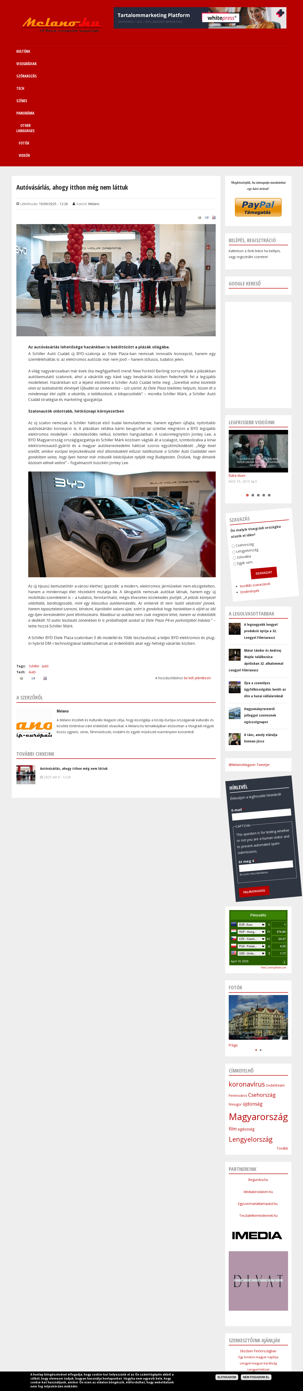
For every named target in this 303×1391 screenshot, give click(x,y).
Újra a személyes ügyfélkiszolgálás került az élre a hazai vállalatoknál (265, 585)
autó (45, 562)
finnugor (235, 1000)
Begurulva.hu (258, 1075)
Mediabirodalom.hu (258, 1087)
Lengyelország (234, 440)
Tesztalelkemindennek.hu (258, 1111)
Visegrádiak (96, 1348)
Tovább (282, 1044)
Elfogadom (227, 1377)
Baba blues (237, 371)
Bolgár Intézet (258, 1283)
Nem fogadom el (256, 1377)
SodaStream (275, 981)
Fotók (235, 51)
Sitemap (222, 1348)
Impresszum (115, 1359)
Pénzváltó (258, 811)
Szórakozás (119, 1348)
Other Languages (197, 1348)
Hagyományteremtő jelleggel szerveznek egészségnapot (260, 611)
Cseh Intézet (258, 1271)
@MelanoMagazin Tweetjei (249, 660)
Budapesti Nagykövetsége (258, 1295)
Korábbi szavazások (230, 475)
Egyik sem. (228, 451)
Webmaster (181, 1371)
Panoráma (170, 1348)
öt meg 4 (219, 748)
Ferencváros (238, 991)
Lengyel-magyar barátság (258, 1259)
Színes (152, 1348)
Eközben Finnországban (258, 1247)
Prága (233, 941)
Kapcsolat (241, 1348)
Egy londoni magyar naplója (258, 1253)
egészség (246, 1025)
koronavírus (247, 980)
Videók (261, 51)
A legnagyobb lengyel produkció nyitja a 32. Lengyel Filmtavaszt (261, 527)
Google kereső (245, 179)
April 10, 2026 (240, 857)
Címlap (60, 1348)
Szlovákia (228, 445)
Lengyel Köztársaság (258, 1289)
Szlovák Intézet (258, 1277)
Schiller (34, 562)
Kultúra (76, 1348)
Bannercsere (187, 1359)
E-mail (228, 697)
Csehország (233, 433)
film (233, 1025)
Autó (32, 568)
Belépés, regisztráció (252, 136)
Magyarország (258, 1012)
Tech (137, 1348)
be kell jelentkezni (197, 574)
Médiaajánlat (139, 1359)
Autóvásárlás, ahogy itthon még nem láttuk (73, 664)
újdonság (252, 1000)
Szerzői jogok (163, 1359)
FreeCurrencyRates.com (273, 863)
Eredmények (222, 479)
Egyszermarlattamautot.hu (258, 1099)
